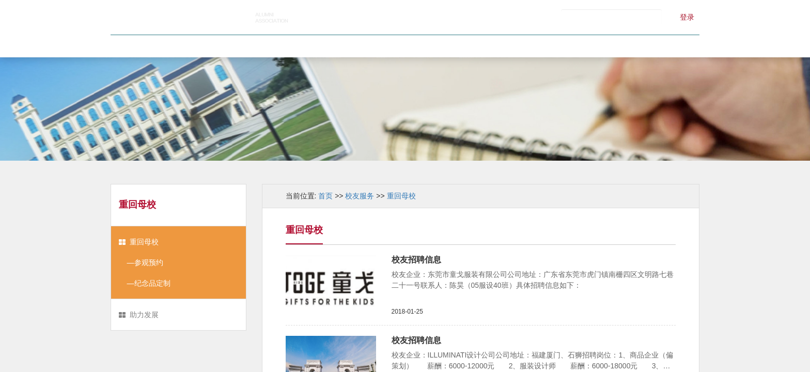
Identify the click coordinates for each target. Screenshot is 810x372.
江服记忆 (566, 46)
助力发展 (144, 315)
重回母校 (144, 242)
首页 (161, 46)
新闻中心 (323, 46)
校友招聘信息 (416, 259)
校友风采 (404, 46)
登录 (687, 17)
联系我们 (647, 46)
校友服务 (485, 46)
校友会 (242, 46)
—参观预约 (141, 262)
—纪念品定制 (144, 283)
